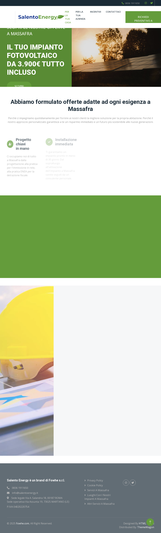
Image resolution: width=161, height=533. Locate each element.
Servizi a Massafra (98, 490)
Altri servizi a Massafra (100, 503)
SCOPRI (19, 86)
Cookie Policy (95, 485)
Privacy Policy (95, 480)
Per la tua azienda (80, 15)
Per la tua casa (68, 17)
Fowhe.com (22, 523)
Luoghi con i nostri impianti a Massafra (97, 497)
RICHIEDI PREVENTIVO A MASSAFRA (143, 19)
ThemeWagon (145, 527)
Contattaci (113, 11)
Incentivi (95, 11)
